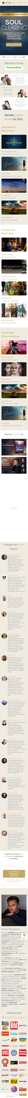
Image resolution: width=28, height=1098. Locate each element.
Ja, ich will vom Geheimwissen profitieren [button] (14, 874)
